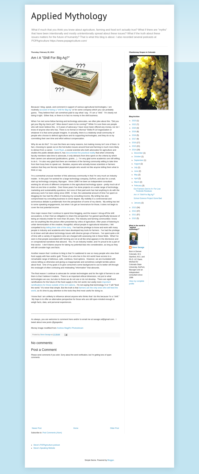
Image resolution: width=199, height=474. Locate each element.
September (139, 160)
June (136, 171)
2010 (134, 218)
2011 (134, 215)
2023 (134, 121)
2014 (134, 150)
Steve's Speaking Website (44, 448)
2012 (134, 211)
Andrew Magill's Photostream (70, 328)
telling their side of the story (58, 227)
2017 (134, 139)
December (138, 153)
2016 (134, 142)
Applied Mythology (69, 16)
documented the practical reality (80, 153)
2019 (134, 131)
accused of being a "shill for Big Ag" (55, 110)
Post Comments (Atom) (52, 433)
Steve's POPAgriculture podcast (46, 445)
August (137, 164)
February (138, 186)
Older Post (114, 428)
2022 (134, 124)
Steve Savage (138, 247)
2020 (134, 128)
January (137, 203)
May (136, 175)
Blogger (110, 460)
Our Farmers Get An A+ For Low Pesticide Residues (147, 190)
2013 (134, 207)
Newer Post (37, 428)
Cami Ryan (59, 150)
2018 (134, 135)
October (137, 156)
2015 (134, 146)
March (137, 182)
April (136, 178)
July (136, 167)
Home (75, 428)
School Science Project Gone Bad (148, 198)
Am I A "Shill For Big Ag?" (144, 195)
